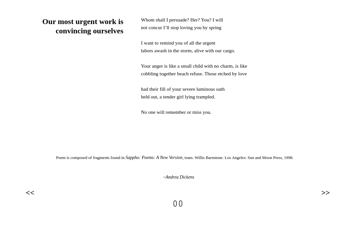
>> (325, 192)
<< (30, 192)
